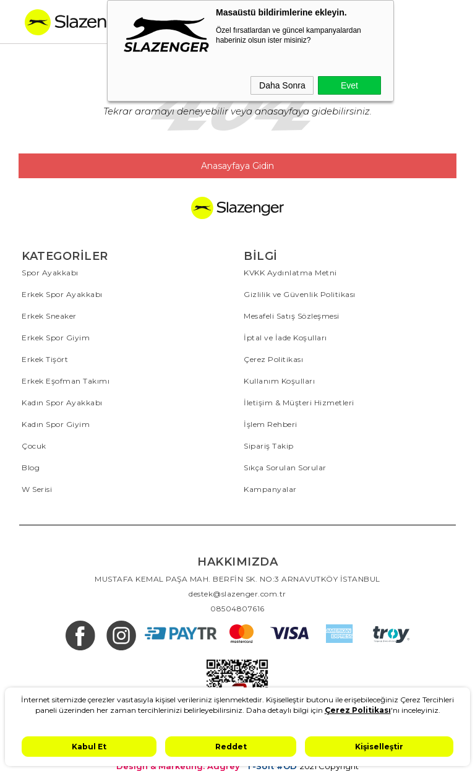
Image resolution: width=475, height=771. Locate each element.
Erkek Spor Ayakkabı (62, 294)
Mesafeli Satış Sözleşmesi (292, 316)
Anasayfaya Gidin (237, 165)
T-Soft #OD (271, 766)
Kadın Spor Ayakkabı (62, 402)
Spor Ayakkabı (50, 272)
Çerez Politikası (273, 359)
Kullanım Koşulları (279, 381)
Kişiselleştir (379, 746)
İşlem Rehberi (270, 424)
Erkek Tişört (45, 359)
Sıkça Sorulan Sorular (285, 467)
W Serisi (37, 489)
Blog (31, 467)
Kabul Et (89, 746)
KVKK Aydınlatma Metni (290, 272)
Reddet (231, 746)
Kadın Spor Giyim (56, 424)
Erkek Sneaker (49, 316)
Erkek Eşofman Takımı (65, 381)
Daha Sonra (282, 85)
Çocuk (34, 445)
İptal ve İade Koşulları (285, 337)
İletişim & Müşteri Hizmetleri (299, 402)
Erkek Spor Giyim (56, 337)
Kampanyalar (270, 489)
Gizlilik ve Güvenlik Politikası (300, 294)
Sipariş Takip (269, 445)
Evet (349, 85)
